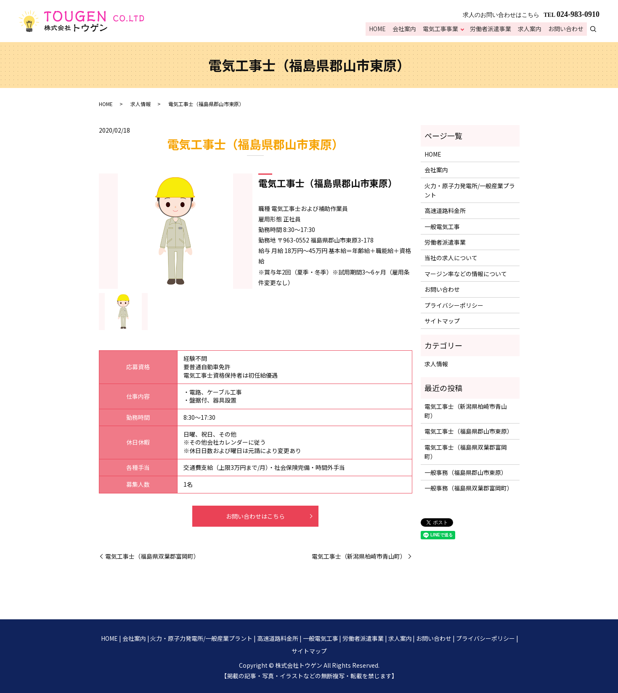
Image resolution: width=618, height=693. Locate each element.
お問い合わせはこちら (255, 516)
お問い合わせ (566, 29)
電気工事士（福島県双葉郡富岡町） (152, 556)
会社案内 (407, 29)
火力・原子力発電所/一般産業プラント (469, 190)
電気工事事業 (442, 29)
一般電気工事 (442, 226)
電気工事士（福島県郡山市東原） (468, 431)
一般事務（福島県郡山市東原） (465, 472)
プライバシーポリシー (453, 305)
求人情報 (140, 103)
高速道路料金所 (445, 210)
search (598, 29)
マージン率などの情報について (465, 273)
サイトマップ (442, 321)
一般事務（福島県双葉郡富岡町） (468, 488)
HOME (381, 29)
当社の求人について (450, 257)
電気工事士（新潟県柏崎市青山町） (359, 556)
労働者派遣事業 (492, 29)
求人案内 (531, 29)
